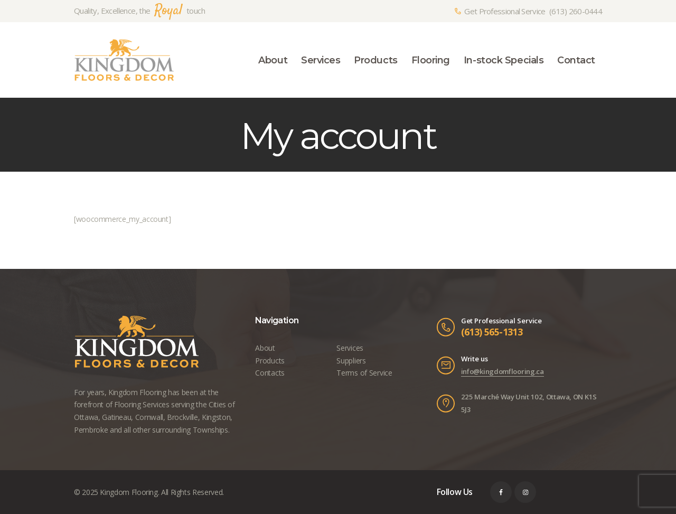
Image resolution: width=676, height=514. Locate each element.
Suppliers (350, 361)
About (265, 348)
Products (269, 361)
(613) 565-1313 (492, 331)
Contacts (269, 373)
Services (349, 348)
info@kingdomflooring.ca (502, 371)
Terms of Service (363, 373)
